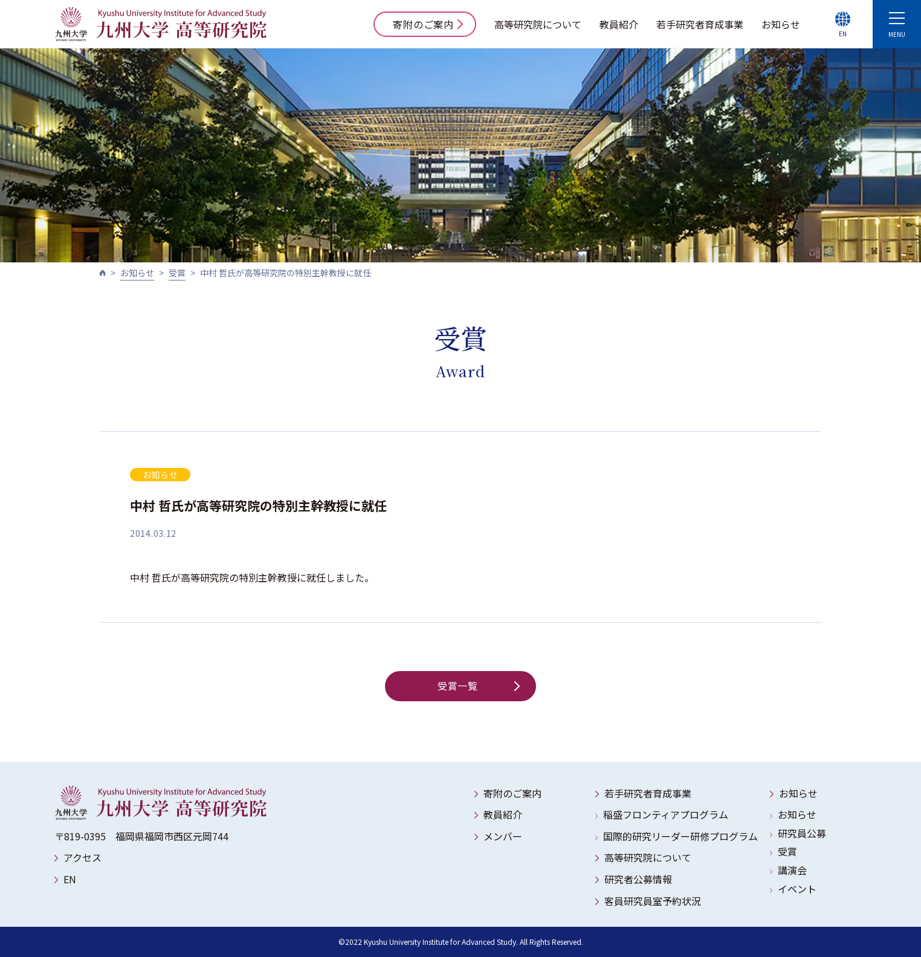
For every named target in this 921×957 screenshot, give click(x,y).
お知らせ (780, 24)
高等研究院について (537, 24)
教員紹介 (618, 24)
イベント (797, 889)
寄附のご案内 (428, 24)
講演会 (792, 870)
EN (69, 879)
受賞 (177, 272)
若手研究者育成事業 (699, 24)
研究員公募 (802, 833)
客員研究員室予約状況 (652, 901)
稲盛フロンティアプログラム (665, 814)
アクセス (82, 857)
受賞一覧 (479, 685)
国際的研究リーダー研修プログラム (680, 836)
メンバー (502, 836)
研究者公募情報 (638, 879)
